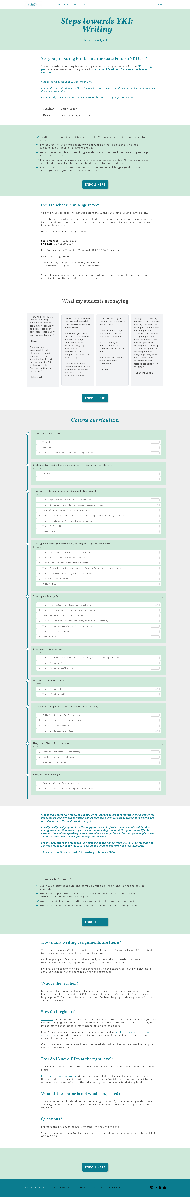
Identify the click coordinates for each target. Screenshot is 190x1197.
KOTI (50, 4)
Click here (47, 1019)
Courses (61, 1187)
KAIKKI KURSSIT (62, 4)
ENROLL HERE (95, 184)
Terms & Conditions (86, 1187)
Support (71, 1187)
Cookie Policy (118, 1187)
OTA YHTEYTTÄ (79, 4)
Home (52, 1187)
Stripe (79, 1022)
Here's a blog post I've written (59, 1076)
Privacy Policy (104, 1187)
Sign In (158, 4)
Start (155, 442)
